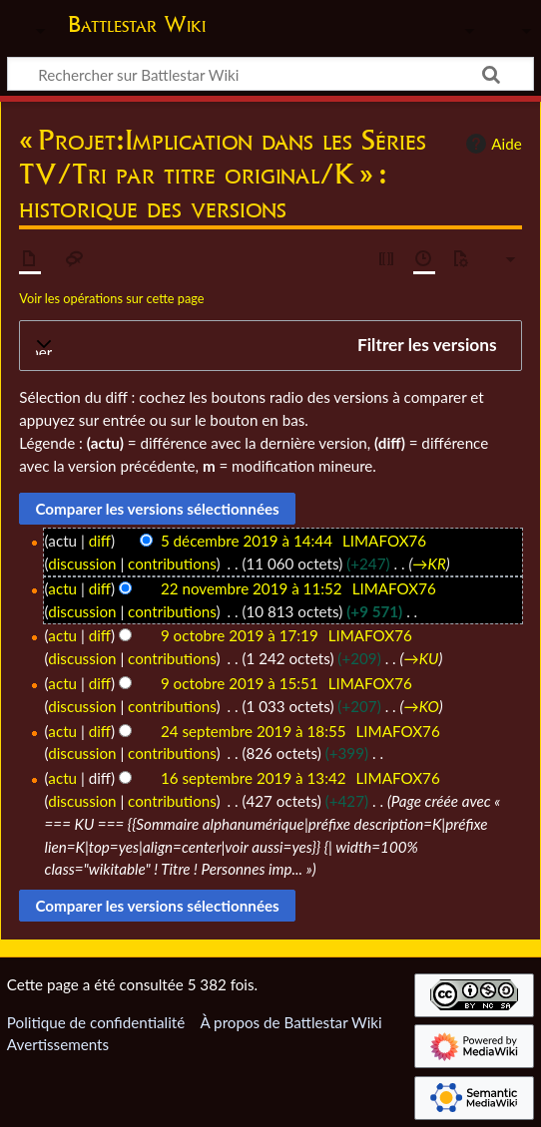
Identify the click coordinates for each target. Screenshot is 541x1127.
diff (100, 541)
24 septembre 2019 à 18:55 (253, 731)
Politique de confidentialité (96, 1022)
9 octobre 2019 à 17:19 (239, 635)
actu (62, 588)
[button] (270, 345)
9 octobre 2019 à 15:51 (239, 683)
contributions (172, 563)
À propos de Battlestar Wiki (290, 1022)
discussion (82, 563)
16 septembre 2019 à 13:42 (253, 778)
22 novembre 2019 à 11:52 (251, 588)
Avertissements (58, 1044)
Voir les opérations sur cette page (111, 298)
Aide (491, 144)
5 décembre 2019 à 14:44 (246, 541)
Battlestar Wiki (137, 26)
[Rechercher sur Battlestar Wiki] (270, 74)
